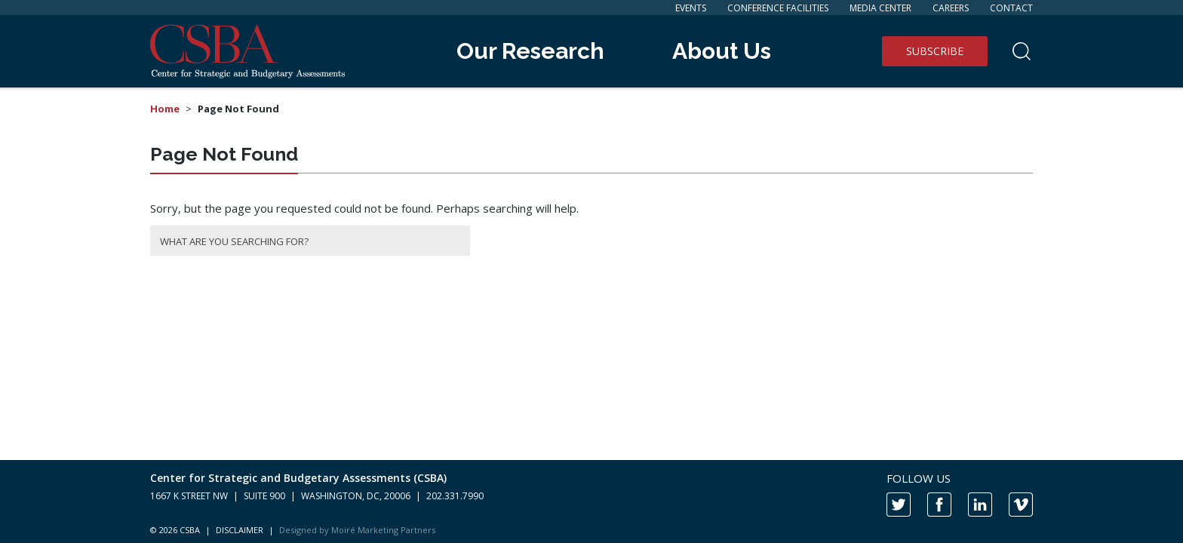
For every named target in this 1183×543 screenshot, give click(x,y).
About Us (721, 51)
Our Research (530, 51)
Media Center (880, 8)
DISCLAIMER (239, 529)
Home (165, 108)
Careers (951, 8)
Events (690, 8)
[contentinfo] (591, 501)
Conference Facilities (777, 8)
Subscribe (934, 51)
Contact (1011, 8)
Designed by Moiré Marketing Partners (357, 529)
